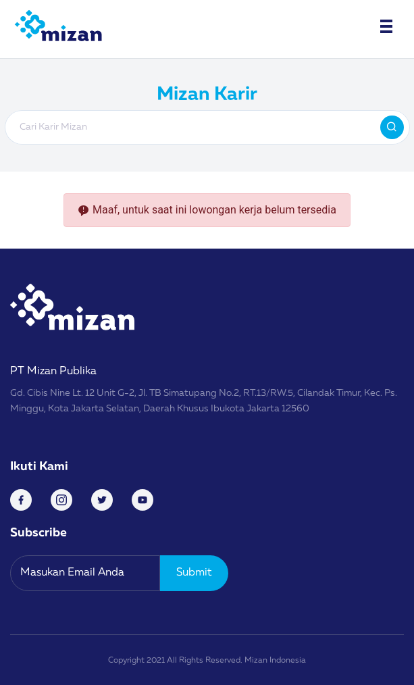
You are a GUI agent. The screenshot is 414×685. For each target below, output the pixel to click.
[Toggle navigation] (386, 26)
